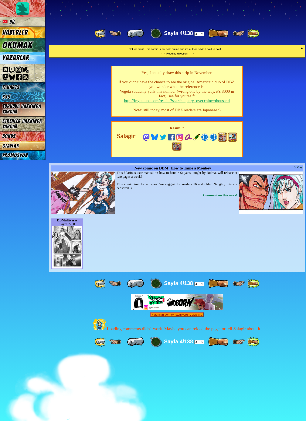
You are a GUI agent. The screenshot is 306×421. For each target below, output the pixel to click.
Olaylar (10, 145)
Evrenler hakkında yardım (22, 124)
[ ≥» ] (238, 33)
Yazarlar (16, 58)
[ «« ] (100, 33)
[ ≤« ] (115, 33)
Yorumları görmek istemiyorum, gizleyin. (177, 382)
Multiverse (111, 12)
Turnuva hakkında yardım (21, 109)
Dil (8, 22)
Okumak (17, 45)
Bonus (9, 136)
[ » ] (218, 33)
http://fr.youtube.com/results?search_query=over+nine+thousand (177, 168)
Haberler (15, 32)
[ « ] (135, 33)
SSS (6, 96)
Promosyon (15, 155)
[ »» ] (253, 33)
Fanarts (11, 87)
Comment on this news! (220, 262)
